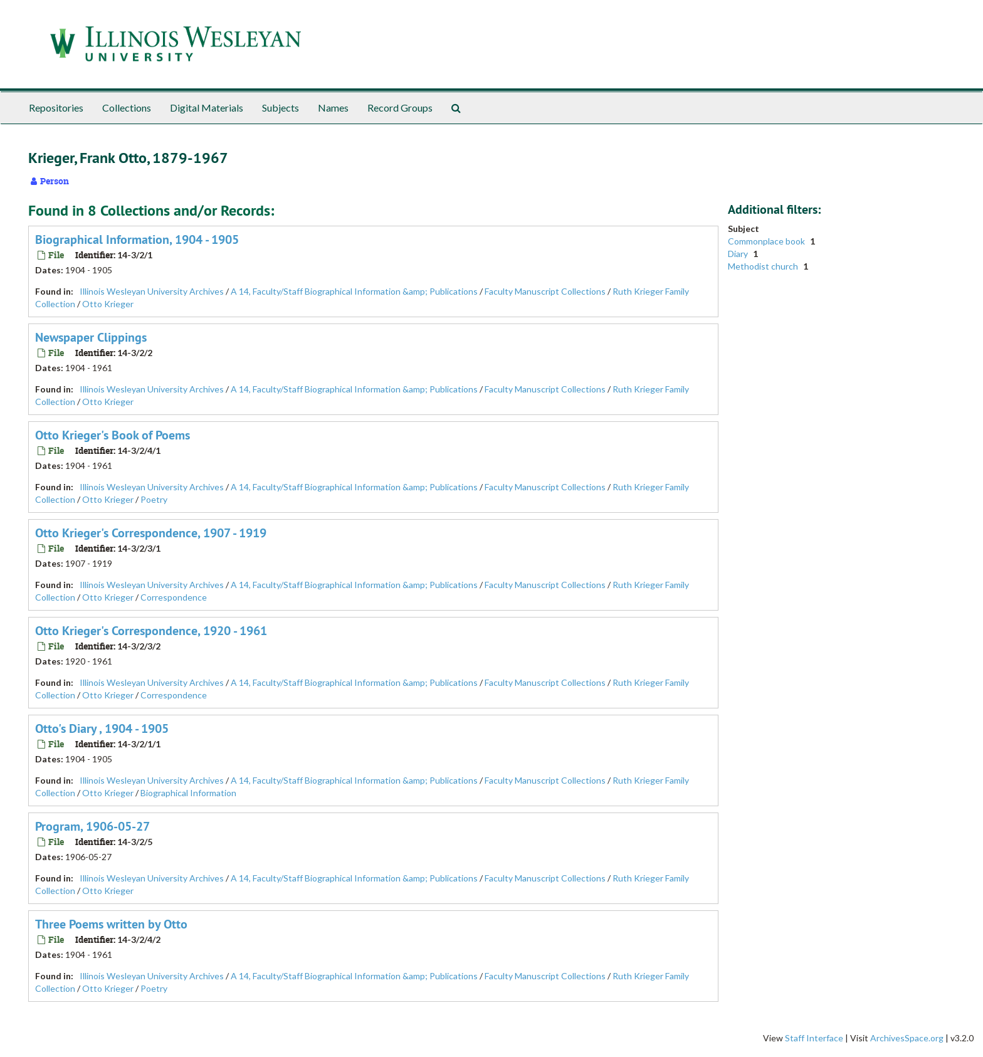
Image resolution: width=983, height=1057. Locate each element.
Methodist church (764, 266)
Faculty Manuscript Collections (545, 291)
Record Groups (400, 107)
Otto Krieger (108, 303)
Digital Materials (206, 107)
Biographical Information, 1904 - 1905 (137, 239)
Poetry (153, 499)
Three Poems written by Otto (111, 924)
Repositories (56, 107)
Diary (739, 253)
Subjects (280, 107)
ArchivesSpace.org (907, 1038)
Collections (126, 107)
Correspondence (173, 597)
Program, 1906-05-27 (92, 826)
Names (333, 107)
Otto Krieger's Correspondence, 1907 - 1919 (150, 533)
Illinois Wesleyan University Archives (152, 291)
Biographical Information (188, 792)
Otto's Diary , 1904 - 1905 (102, 728)
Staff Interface (814, 1038)
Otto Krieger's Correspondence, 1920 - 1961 (151, 631)
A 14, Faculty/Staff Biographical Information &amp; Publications (354, 291)
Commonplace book (767, 241)
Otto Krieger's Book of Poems (112, 435)
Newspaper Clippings (91, 337)
